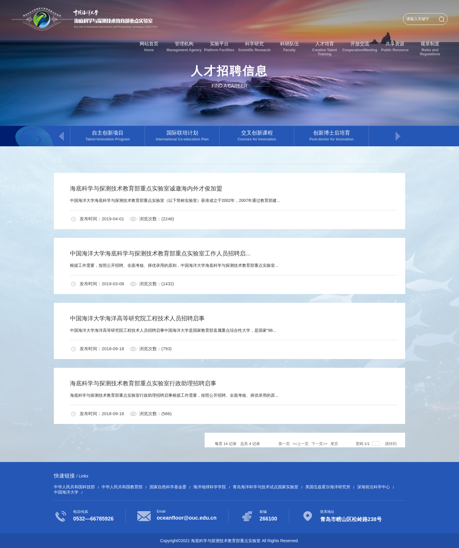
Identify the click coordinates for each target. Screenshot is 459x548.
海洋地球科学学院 (209, 487)
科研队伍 (289, 46)
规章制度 (430, 48)
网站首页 (149, 46)
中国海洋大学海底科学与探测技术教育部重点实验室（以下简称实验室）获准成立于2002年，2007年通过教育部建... (175, 200)
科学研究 (254, 46)
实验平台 (219, 46)
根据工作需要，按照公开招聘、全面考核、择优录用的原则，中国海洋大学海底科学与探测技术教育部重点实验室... (174, 265)
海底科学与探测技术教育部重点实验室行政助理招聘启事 (143, 383)
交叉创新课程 (257, 135)
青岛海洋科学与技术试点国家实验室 (265, 487)
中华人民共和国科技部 (74, 487)
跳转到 (391, 444)
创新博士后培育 (331, 135)
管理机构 (184, 46)
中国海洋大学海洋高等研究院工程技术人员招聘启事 (137, 318)
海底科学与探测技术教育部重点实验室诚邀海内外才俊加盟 (146, 188)
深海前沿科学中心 (373, 487)
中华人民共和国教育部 (122, 487)
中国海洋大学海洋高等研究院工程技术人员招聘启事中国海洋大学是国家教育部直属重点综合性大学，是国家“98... (173, 330)
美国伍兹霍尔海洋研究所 (327, 487)
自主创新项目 (107, 135)
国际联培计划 (182, 135)
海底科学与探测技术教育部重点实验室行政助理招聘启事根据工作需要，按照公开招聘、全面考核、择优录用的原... (174, 395)
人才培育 (324, 48)
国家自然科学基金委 (168, 487)
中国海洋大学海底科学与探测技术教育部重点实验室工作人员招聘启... (160, 253)
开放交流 (359, 46)
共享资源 (394, 46)
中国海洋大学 (66, 492)
